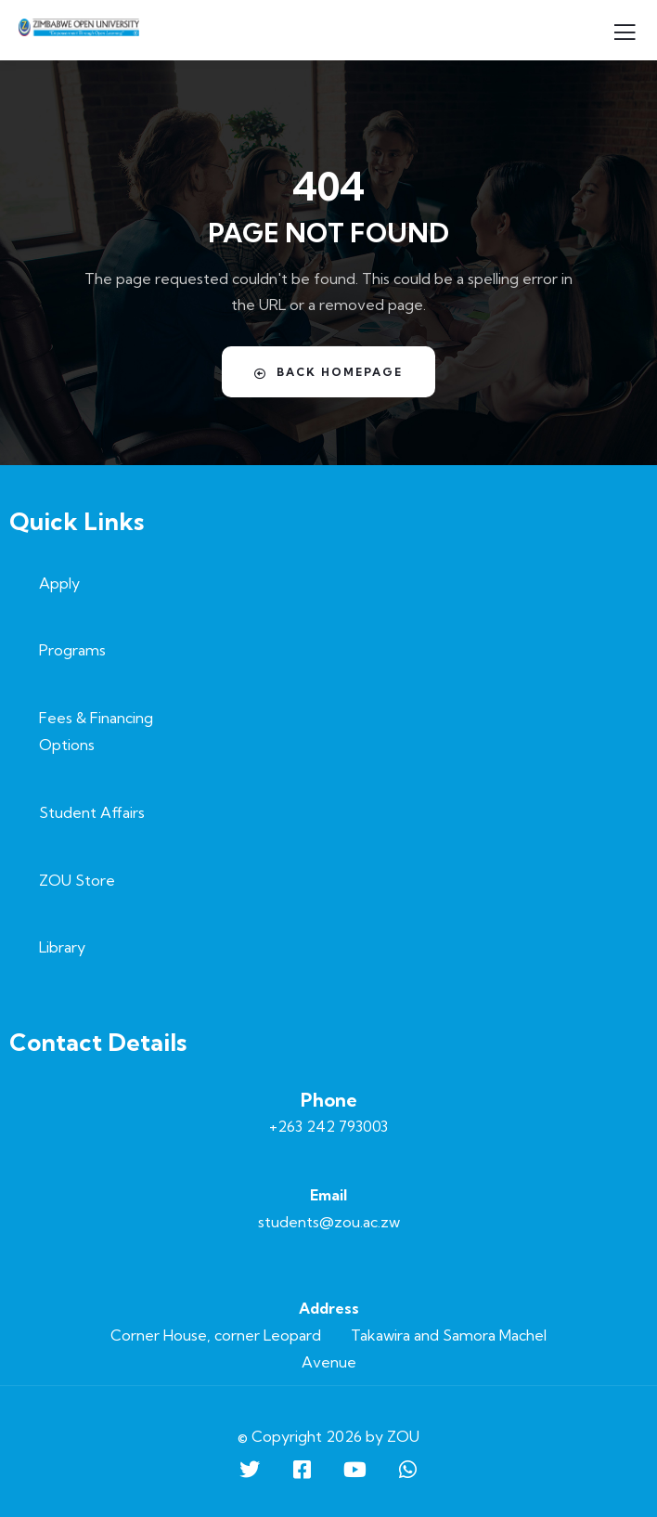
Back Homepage (328, 372)
